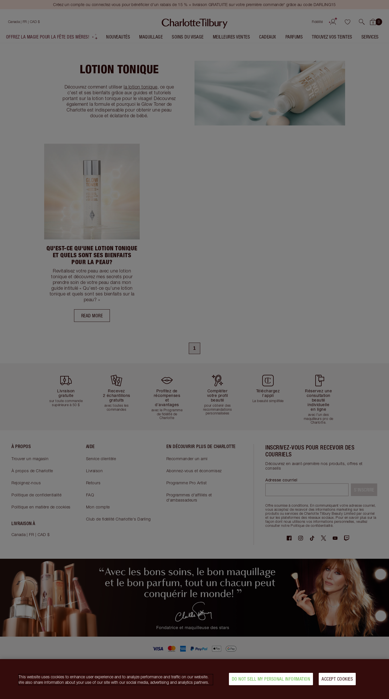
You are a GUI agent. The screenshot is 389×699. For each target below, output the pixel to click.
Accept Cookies (337, 681)
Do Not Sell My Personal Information (271, 681)
